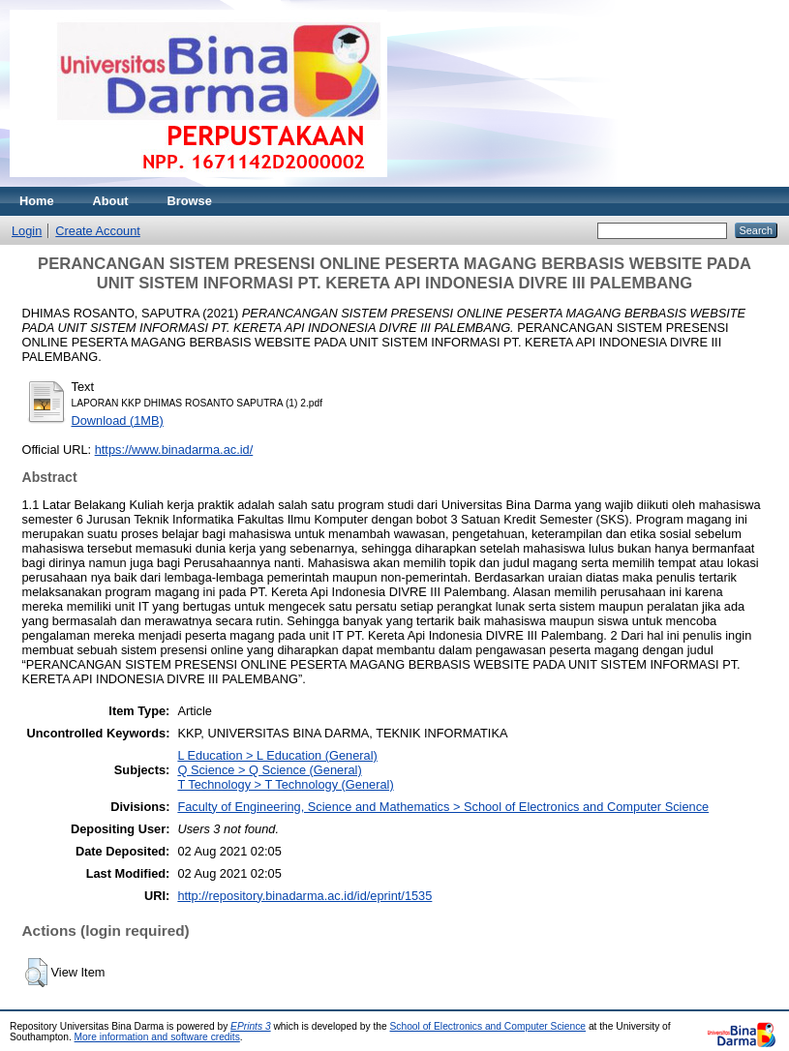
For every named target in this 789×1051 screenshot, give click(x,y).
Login (27, 231)
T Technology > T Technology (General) (285, 784)
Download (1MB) (118, 420)
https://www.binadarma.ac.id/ (174, 449)
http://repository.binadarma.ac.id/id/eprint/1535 (304, 895)
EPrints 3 (250, 1026)
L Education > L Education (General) (277, 755)
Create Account (97, 231)
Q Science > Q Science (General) (269, 770)
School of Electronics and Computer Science (488, 1026)
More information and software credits (157, 1037)
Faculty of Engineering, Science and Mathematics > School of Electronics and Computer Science (443, 806)
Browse (189, 201)
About (111, 201)
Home (36, 201)
